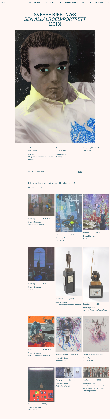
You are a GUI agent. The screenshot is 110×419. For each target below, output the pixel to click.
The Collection (34, 2)
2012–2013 (46, 349)
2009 (44, 404)
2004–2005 (74, 380)
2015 (71, 234)
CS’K (3, 2)
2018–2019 (46, 218)
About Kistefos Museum (69, 2)
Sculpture (59, 299)
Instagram (99, 2)
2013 (44, 283)
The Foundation (49, 2)
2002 (99, 380)
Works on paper (62, 354)
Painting (31, 218)
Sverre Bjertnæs (34, 222)
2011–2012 (73, 354)
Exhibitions (86, 2)
